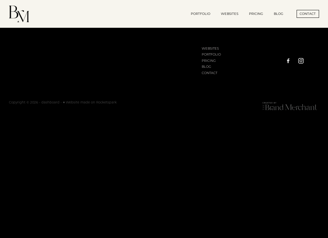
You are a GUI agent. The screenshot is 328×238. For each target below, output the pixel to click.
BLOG (278, 14)
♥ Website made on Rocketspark (90, 102)
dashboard (50, 102)
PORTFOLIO (200, 14)
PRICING (256, 14)
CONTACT (308, 14)
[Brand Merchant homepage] (40, 14)
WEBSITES (229, 14)
